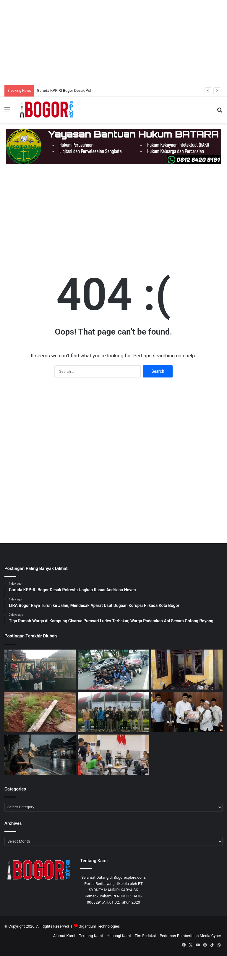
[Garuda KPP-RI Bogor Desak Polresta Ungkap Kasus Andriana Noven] (40, 670)
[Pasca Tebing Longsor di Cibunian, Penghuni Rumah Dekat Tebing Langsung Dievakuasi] (40, 712)
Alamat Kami (64, 935)
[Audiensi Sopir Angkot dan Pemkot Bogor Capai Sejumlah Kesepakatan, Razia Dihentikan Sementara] (113, 755)
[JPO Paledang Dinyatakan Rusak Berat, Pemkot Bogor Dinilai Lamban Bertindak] (113, 712)
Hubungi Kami (119, 935)
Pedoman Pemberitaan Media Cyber (190, 935)
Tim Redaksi (145, 935)
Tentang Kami (91, 935)
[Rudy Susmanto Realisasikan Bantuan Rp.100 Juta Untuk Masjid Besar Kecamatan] (187, 712)
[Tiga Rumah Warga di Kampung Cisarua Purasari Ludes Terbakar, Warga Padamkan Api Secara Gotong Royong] (187, 670)
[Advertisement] (113, 41)
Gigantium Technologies (99, 926)
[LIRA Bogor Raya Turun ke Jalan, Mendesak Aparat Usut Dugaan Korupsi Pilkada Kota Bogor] (113, 670)
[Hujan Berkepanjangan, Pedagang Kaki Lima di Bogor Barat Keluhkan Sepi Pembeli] (40, 755)
